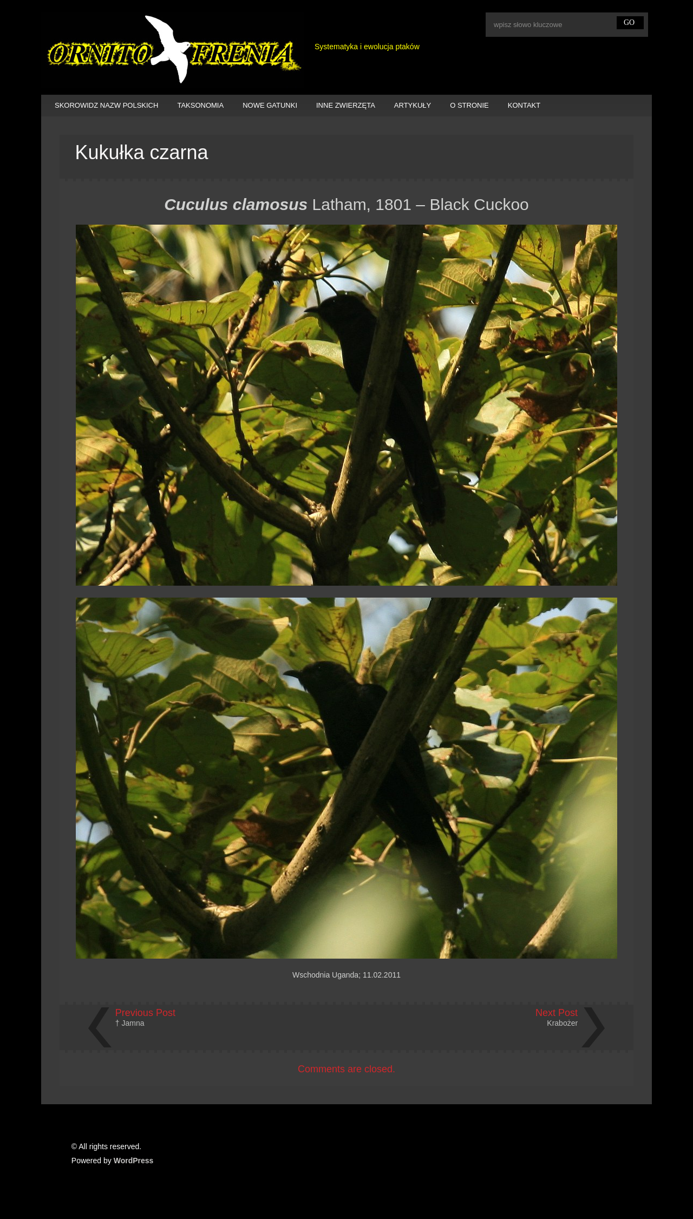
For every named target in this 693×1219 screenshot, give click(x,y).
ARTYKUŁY (412, 105)
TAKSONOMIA (200, 105)
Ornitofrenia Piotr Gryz (172, 50)
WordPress (134, 1160)
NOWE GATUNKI (270, 105)
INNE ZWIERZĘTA (345, 105)
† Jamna (130, 1023)
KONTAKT (524, 105)
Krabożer (562, 1023)
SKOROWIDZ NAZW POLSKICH (106, 105)
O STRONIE (469, 105)
